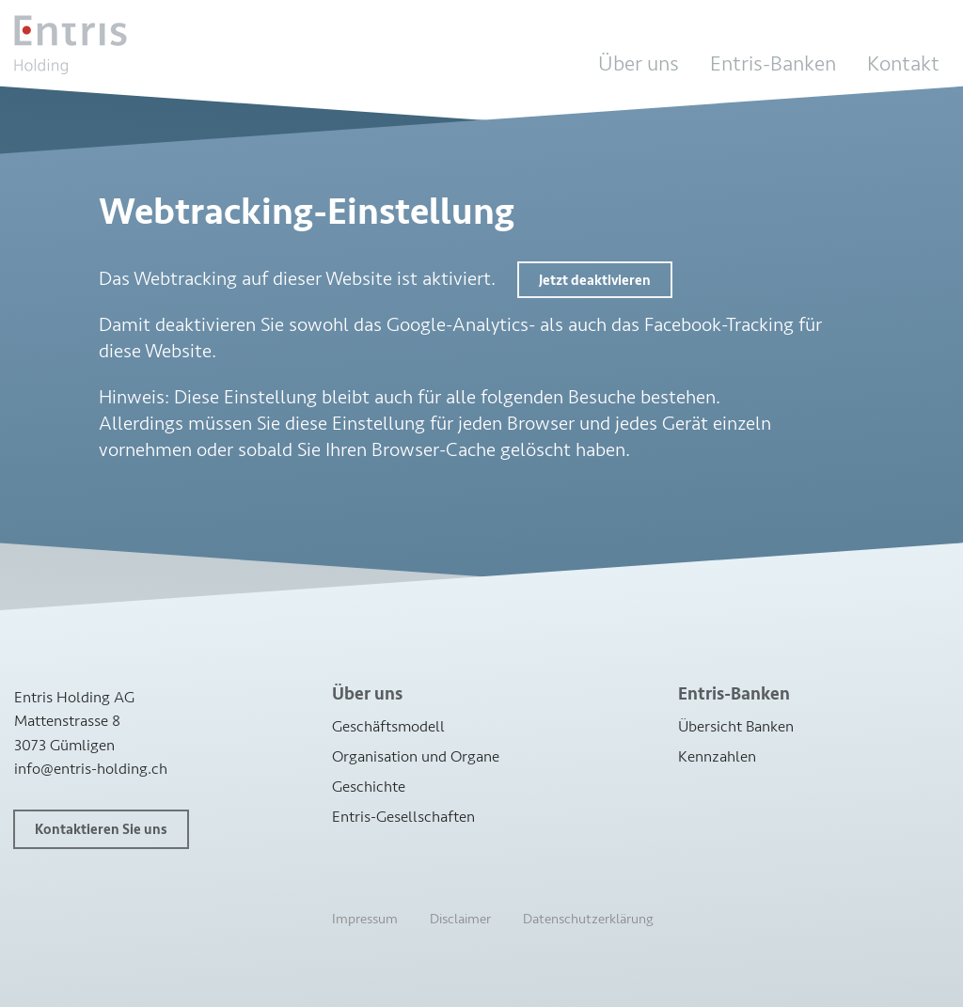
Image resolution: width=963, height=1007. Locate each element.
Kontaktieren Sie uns (101, 830)
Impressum (365, 919)
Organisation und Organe (415, 756)
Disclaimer (460, 919)
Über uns (638, 64)
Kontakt (903, 64)
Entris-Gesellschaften (403, 816)
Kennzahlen (717, 756)
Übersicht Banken (736, 726)
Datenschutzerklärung (588, 919)
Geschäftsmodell (388, 726)
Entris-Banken (773, 64)
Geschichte (368, 786)
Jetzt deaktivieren (595, 281)
